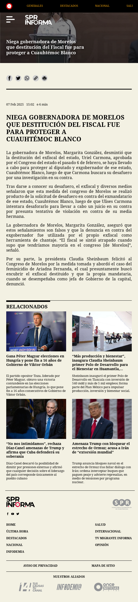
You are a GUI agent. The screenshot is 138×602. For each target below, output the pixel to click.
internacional (108, 531)
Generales (41, 6)
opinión (102, 545)
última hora (17, 531)
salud (100, 524)
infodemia (15, 551)
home (11, 524)
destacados (16, 538)
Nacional (109, 6)
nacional (14, 545)
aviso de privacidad (40, 565)
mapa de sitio (103, 565)
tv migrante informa (113, 538)
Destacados (76, 6)
